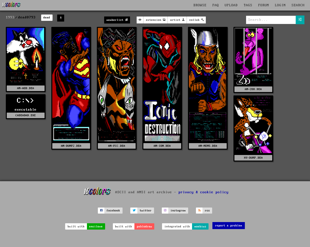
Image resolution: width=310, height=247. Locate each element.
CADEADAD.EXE (26, 115)
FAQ (215, 5)
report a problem (228, 225)
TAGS (248, 5)
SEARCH (298, 5)
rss (207, 210)
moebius (200, 226)
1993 (10, 17)
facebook (113, 210)
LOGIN (280, 5)
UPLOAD (231, 5)
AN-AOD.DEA (25, 88)
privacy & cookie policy (203, 192)
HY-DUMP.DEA (253, 157)
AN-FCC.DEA (116, 145)
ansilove (96, 226)
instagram (178, 210)
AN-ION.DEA (162, 145)
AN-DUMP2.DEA (71, 145)
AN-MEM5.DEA (208, 145)
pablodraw (144, 226)
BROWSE (200, 5)
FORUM (263, 5)
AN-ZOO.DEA (253, 89)
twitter (146, 210)
